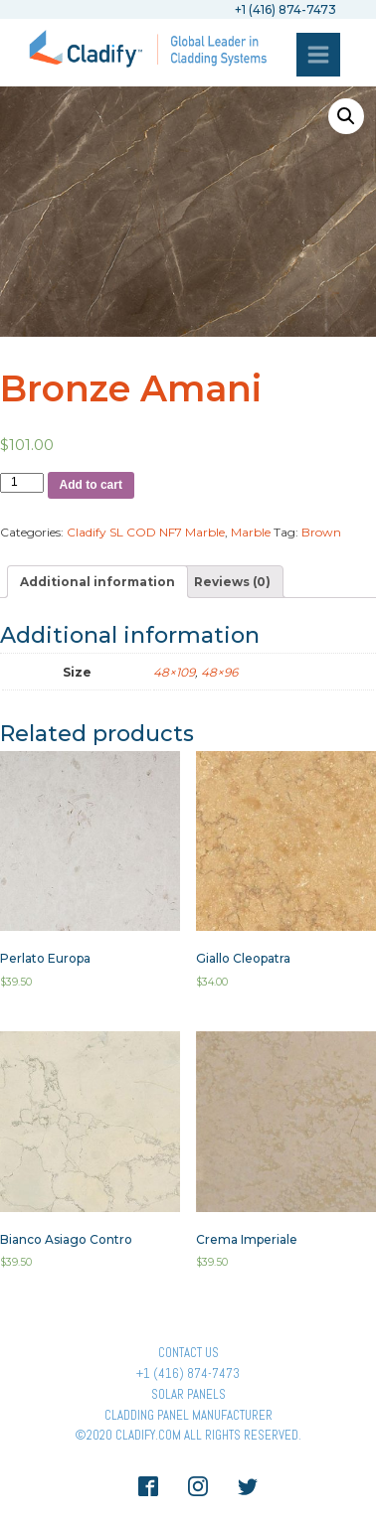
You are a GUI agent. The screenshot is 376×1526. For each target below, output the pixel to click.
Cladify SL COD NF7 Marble (146, 532)
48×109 (174, 672)
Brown (321, 532)
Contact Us (188, 1352)
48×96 (219, 672)
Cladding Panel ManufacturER (188, 1415)
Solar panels (188, 1394)
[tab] (97, 581)
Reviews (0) (232, 581)
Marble (251, 532)
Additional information (97, 581)
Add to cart (91, 485)
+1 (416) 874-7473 (188, 1373)
